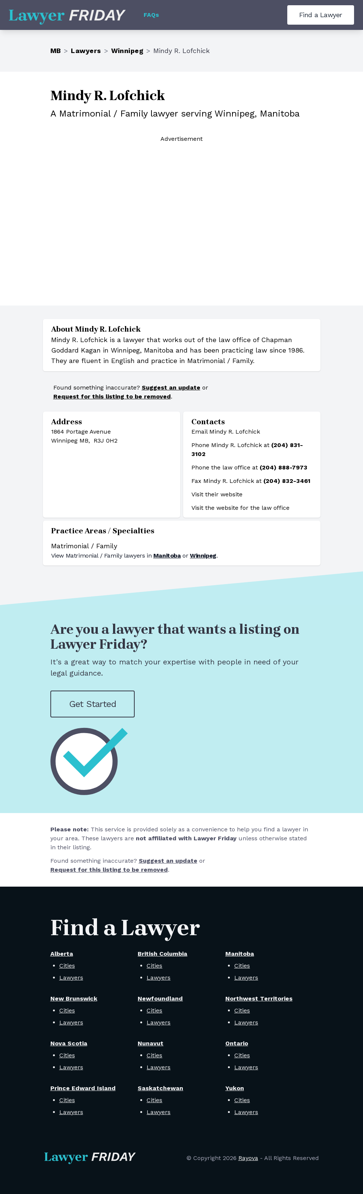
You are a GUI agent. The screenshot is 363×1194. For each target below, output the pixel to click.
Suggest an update (171, 387)
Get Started (92, 704)
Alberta (61, 953)
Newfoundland (160, 998)
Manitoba (167, 555)
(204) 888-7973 (283, 467)
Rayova (248, 1158)
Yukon (234, 1088)
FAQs (151, 14)
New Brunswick (73, 998)
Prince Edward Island (83, 1088)
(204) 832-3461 (286, 480)
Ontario (236, 1043)
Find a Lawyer (320, 15)
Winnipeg (127, 51)
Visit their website (216, 494)
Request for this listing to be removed (112, 396)
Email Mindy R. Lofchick (225, 431)
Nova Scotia (68, 1043)
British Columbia (162, 953)
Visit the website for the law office (240, 507)
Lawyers (86, 51)
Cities (67, 965)
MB (55, 51)
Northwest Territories (258, 998)
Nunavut (150, 1043)
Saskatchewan (160, 1088)
